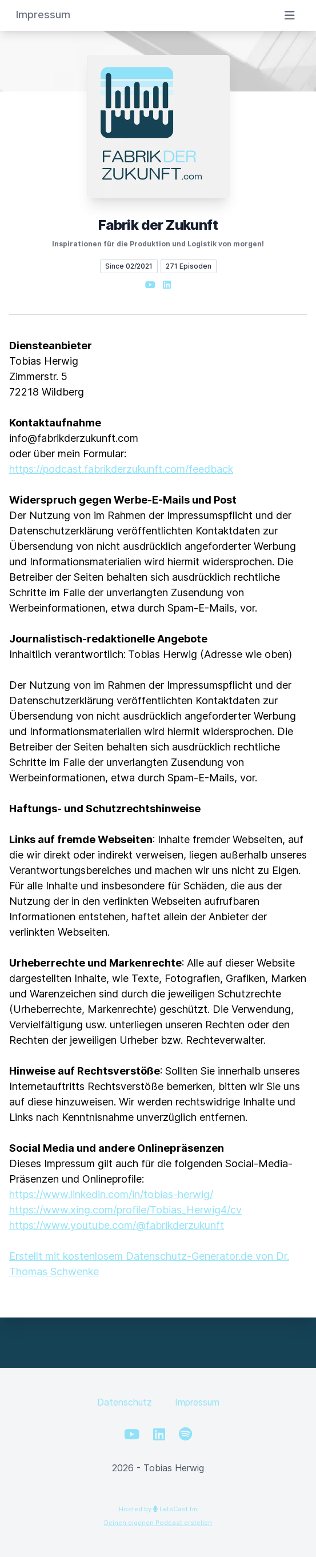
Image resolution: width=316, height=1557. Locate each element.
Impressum (197, 1402)
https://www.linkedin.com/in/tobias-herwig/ (111, 1194)
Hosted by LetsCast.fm (158, 1509)
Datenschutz (124, 1402)
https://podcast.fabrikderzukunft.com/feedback (121, 469)
